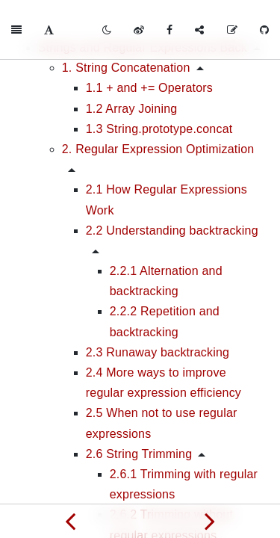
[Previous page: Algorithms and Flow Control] (70, 521)
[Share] (199, 30)
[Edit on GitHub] (232, 30)
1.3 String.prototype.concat (159, 129)
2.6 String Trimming (139, 454)
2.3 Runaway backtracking (157, 352)
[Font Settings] (49, 30)
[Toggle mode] (106, 30)
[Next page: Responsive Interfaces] (210, 521)
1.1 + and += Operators (149, 87)
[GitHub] (264, 30)
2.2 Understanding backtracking (172, 230)
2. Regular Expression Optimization (158, 149)
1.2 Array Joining (132, 108)
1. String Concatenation (126, 67)
